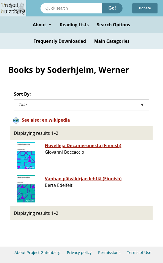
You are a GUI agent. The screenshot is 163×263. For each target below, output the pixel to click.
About (42, 24)
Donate (145, 8)
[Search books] (71, 8)
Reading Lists (74, 25)
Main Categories (112, 41)
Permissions (109, 252)
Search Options (113, 25)
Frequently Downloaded (59, 41)
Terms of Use (139, 252)
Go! (112, 8)
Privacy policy (79, 252)
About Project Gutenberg (37, 252)
